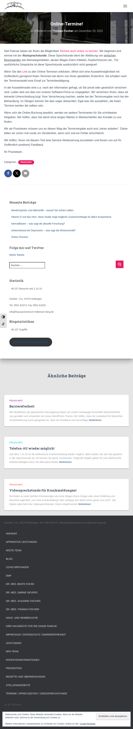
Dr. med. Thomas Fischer (22, 609)
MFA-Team (12, 651)
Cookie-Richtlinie (87, 724)
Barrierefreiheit (21, 406)
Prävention (14, 668)
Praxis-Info (26, 162)
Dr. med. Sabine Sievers (22, 592)
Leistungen (13, 643)
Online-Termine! (19, 237)
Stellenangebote (18, 685)
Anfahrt (11, 533)
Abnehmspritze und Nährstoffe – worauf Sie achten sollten (42, 210)
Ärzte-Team (13, 550)
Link (24, 71)
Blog (9, 558)
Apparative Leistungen (21, 542)
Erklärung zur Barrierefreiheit (30, 342)
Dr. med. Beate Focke (20, 584)
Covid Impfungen (17, 567)
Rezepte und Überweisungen (25, 676)
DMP (8, 575)
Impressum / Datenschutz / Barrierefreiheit (36, 634)
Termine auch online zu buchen (79, 51)
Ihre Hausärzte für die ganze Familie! (31, 626)
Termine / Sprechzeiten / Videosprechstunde (36, 693)
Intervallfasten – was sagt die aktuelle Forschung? (38, 223)
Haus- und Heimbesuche (22, 617)
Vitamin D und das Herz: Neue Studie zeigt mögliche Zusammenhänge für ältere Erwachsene (61, 217)
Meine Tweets (16, 254)
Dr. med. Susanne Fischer (23, 601)
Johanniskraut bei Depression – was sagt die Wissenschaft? (43, 230)
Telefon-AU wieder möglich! (31, 448)
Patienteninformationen (22, 659)
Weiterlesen (95, 420)
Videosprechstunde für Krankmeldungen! (42, 490)
